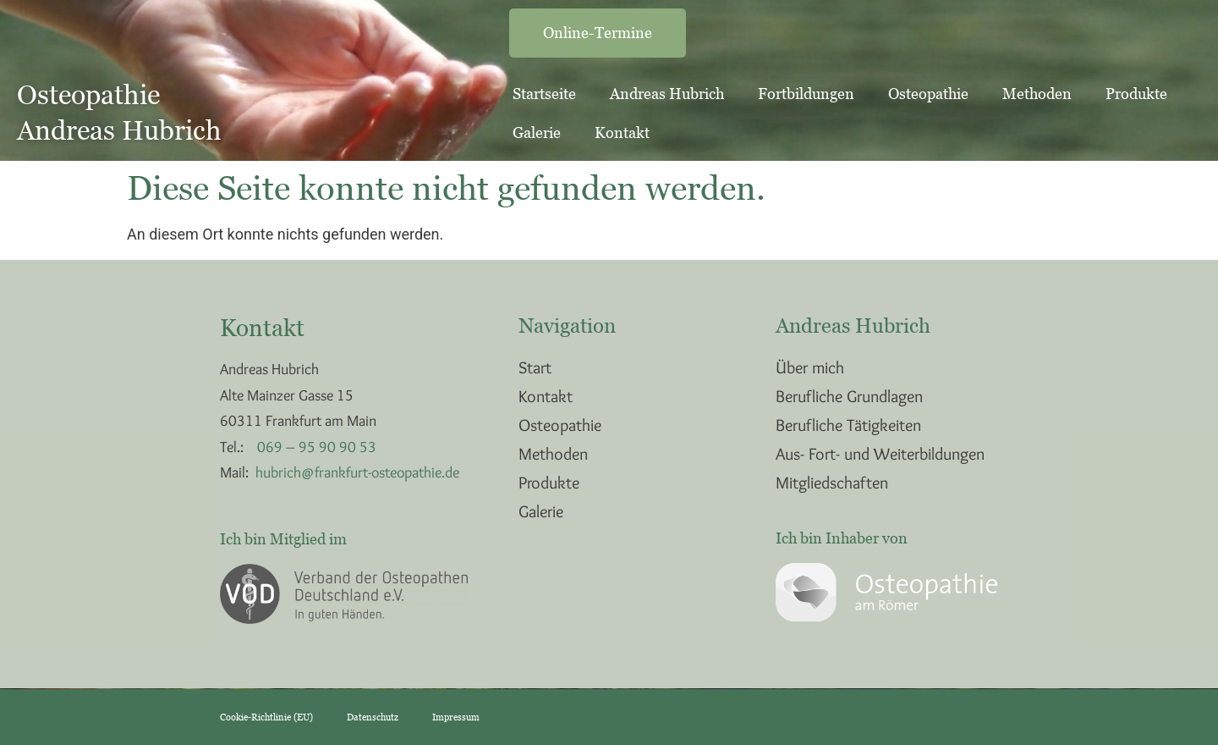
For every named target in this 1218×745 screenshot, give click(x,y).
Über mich (810, 367)
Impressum (456, 717)
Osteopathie (928, 93)
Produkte (1136, 93)
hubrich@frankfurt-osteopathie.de (357, 472)
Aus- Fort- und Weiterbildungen (880, 454)
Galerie (537, 132)
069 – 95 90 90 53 (316, 447)
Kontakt (622, 132)
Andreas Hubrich (667, 93)
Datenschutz (372, 717)
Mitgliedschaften (832, 482)
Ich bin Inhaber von (842, 538)
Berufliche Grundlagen (849, 396)
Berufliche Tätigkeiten (848, 425)
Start (534, 367)
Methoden (1037, 93)
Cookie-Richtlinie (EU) (266, 717)
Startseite (544, 93)
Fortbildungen (806, 93)
